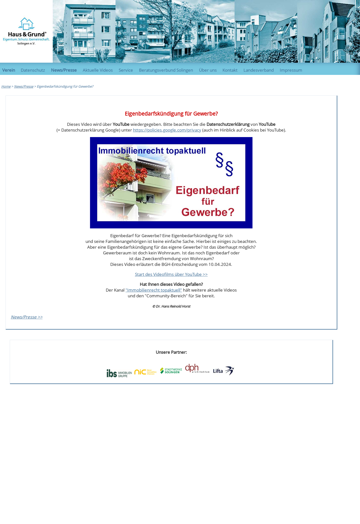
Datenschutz (33, 70)
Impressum (291, 70)
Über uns (208, 70)
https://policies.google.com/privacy (167, 130)
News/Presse (64, 70)
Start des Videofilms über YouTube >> (171, 274)
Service (126, 70)
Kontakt (230, 70)
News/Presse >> (26, 317)
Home (5, 86)
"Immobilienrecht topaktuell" (154, 290)
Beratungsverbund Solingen (166, 70)
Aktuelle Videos (98, 70)
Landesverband (259, 70)
